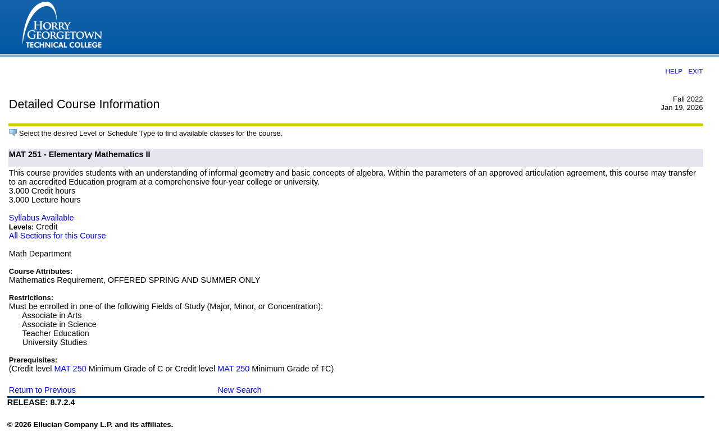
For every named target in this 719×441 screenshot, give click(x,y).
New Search (239, 389)
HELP (673, 71)
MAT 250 (70, 368)
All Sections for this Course (57, 235)
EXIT (695, 71)
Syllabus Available (41, 217)
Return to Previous (42, 389)
